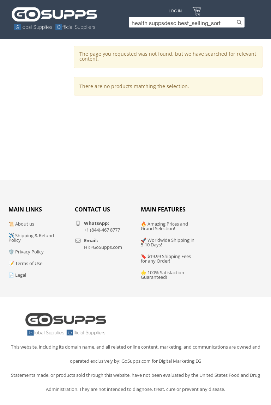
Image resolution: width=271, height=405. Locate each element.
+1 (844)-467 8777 (102, 230)
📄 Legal (17, 275)
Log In (175, 10)
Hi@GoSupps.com (103, 247)
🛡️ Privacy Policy (26, 251)
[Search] (185, 22)
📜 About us (21, 224)
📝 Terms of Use (25, 263)
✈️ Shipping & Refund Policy (31, 237)
